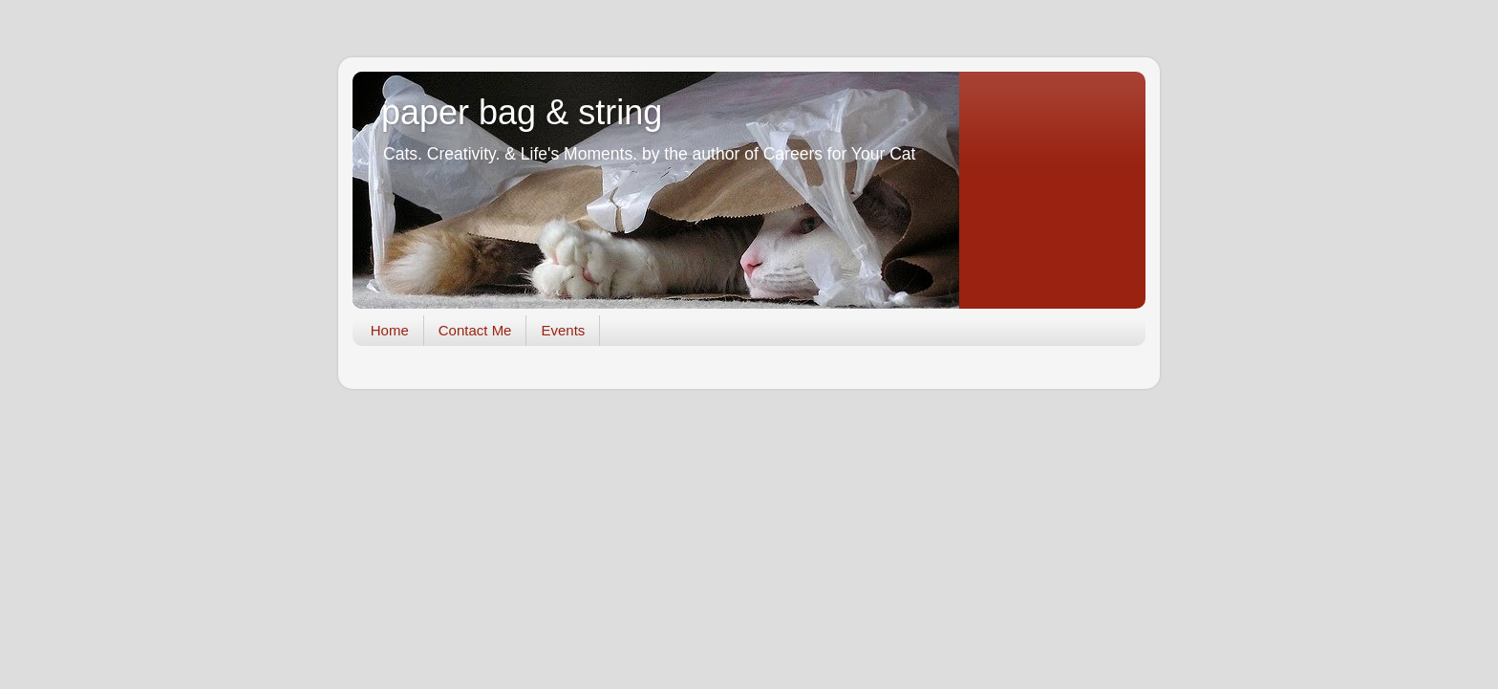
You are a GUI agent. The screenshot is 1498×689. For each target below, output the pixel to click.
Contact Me (475, 330)
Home (390, 330)
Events (563, 330)
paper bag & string (521, 112)
